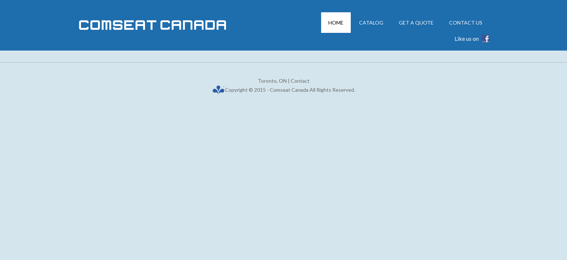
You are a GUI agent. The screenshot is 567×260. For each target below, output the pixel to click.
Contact (300, 81)
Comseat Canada (175, 25)
